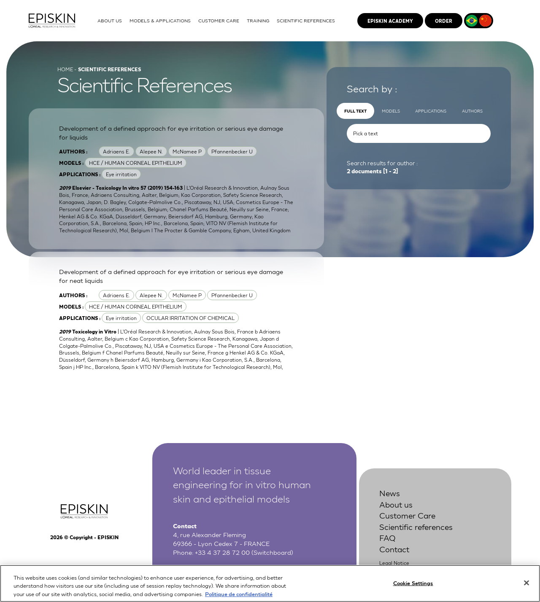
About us (396, 504)
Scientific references (416, 526)
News (389, 492)
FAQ (387, 537)
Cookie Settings (413, 588)
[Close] (526, 588)
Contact (394, 548)
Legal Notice (394, 562)
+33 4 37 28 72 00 (222, 552)
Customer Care (407, 515)
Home (65, 69)
